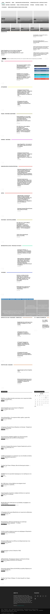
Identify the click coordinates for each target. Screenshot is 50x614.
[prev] (45, 58)
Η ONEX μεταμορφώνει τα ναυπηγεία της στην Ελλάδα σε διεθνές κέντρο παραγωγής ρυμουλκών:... (16, 456)
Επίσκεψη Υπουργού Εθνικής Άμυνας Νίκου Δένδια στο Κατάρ (24, 209)
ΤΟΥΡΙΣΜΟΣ (26, 610)
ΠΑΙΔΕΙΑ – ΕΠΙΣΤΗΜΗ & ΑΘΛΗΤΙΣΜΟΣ (19, 610)
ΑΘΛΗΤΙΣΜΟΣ (2, 543)
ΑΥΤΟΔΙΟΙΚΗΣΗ (4, 7)
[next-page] (3, 83)
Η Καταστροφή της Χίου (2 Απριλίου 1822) (11, 550)
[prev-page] (1, 83)
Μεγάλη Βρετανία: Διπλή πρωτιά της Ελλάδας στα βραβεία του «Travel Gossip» (23, 287)
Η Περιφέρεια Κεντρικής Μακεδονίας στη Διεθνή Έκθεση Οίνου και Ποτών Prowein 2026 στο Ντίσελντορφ (24, 354)
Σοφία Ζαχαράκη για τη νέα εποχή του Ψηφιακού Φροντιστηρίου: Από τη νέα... (12, 408)
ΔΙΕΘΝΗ (22, 28)
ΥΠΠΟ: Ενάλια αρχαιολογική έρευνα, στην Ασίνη (22, 235)
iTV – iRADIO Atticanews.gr (45, 321)
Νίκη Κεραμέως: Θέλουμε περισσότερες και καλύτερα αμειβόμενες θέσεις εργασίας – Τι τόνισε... (13, 522)
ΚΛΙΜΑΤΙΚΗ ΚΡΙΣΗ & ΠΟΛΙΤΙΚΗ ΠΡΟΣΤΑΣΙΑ (22, 2)
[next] (47, 58)
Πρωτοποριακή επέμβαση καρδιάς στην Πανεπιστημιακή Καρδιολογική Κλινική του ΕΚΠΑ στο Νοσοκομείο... (14, 437)
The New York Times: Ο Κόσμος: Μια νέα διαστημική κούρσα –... (16, 465)
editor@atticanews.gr (20, 605)
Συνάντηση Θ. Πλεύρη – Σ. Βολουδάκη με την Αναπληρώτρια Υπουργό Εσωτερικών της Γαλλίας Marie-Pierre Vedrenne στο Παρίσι (24, 251)
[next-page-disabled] (36, 330)
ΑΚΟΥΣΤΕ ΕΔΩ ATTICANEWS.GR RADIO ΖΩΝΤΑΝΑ (45, 326)
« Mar (35, 406)
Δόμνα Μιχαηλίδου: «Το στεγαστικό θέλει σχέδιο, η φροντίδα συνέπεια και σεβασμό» (24, 145)
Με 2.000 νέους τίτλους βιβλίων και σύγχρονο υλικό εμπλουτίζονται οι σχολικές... (13, 484)
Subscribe (46, 78)
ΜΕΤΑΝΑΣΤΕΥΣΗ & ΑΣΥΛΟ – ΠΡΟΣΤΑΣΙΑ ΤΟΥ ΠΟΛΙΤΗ (38, 2)
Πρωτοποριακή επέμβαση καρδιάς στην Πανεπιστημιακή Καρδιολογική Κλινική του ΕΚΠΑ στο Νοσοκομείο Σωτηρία (24, 66)
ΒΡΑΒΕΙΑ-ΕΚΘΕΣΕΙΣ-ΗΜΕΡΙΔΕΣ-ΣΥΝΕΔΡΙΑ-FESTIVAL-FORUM (17, 7)
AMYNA (13, 2)
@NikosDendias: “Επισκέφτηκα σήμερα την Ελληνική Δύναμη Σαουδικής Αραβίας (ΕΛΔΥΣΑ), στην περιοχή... (15, 559)
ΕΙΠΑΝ (35, 19)
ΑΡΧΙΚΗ (3, 2)
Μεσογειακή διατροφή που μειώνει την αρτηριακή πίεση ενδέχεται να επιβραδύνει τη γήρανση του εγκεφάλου (24, 381)
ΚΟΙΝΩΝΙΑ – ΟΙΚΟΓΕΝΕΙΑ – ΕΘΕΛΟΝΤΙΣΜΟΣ (7, 610)
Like (47, 68)
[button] (38, 0)
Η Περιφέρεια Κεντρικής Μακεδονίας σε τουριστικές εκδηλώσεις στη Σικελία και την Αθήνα (23, 103)
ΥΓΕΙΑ (2, 476)
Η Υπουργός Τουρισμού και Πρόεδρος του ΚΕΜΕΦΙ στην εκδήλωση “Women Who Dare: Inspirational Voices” (23, 344)
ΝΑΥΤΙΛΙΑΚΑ (2, 458)
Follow (47, 70)
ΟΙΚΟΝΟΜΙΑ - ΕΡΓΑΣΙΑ (3, 524)
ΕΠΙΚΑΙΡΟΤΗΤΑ (8, 2)
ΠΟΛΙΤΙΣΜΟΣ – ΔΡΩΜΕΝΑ (32, 610)
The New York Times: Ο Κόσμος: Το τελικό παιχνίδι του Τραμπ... (15, 578)
